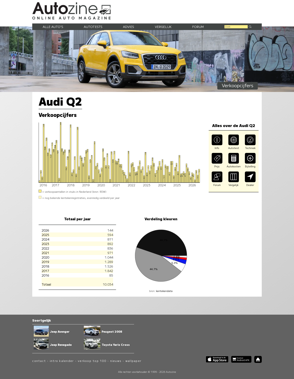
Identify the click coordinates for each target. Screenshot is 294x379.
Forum (198, 26)
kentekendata (164, 291)
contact (39, 361)
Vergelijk (163, 26)
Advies (128, 26)
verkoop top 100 (92, 361)
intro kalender (62, 361)
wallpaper (133, 361)
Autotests (93, 26)
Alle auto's (53, 26)
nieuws (116, 361)
